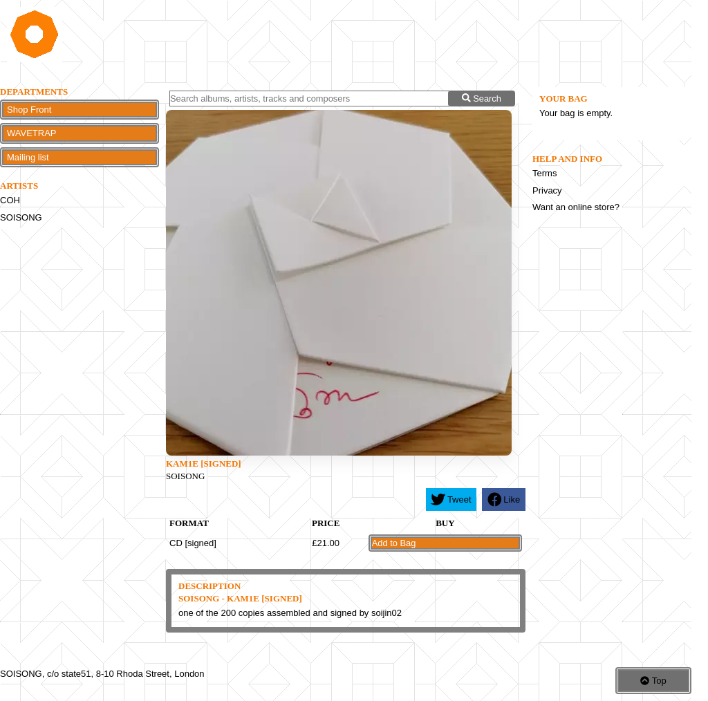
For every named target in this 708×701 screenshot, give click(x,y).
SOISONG (21, 217)
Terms (544, 173)
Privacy (547, 190)
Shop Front (29, 109)
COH (10, 200)
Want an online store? (576, 207)
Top (653, 680)
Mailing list (28, 157)
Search (481, 98)
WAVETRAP (32, 133)
